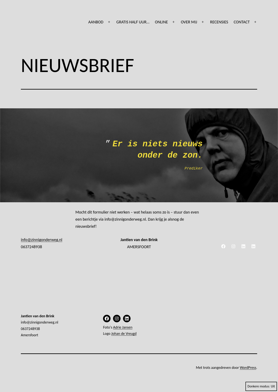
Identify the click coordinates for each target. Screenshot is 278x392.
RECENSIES (219, 21)
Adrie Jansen (122, 327)
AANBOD (95, 21)
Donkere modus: (261, 386)
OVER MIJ (189, 21)
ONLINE (161, 21)
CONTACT (242, 21)
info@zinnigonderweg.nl (41, 239)
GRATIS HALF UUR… (132, 21)
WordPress (248, 367)
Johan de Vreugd (123, 333)
